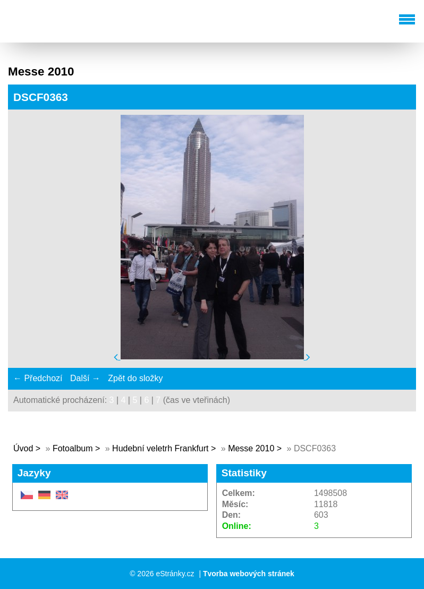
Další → (85, 378)
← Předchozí (37, 378)
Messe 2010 (251, 448)
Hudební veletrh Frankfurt (161, 448)
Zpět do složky (135, 378)
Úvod (23, 448)
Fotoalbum (73, 448)
